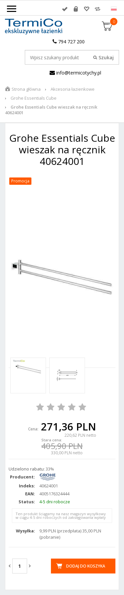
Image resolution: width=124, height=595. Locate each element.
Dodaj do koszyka (85, 566)
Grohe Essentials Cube (34, 98)
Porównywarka (97, 9)
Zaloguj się (65, 9)
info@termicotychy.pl (75, 73)
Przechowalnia (86, 9)
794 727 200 (69, 41)
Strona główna (26, 89)
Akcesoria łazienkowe (73, 89)
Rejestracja (75, 9)
